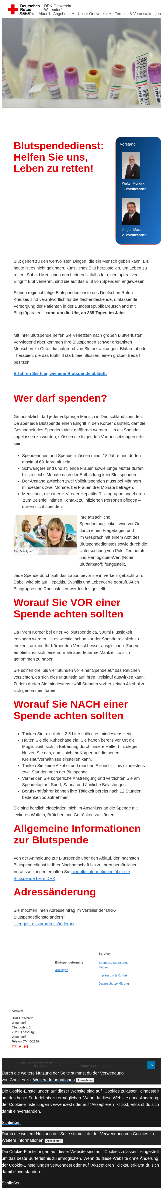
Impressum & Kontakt (113, 975)
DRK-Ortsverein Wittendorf (57, 8)
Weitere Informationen (54, 1079)
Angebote (64, 14)
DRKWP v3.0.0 (88, 1066)
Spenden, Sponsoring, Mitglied (114, 965)
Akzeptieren (85, 1080)
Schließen (11, 1122)
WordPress (40, 1066)
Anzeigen (61, 970)
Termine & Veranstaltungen (138, 14)
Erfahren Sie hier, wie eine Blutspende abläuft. (60, 373)
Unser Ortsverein (95, 14)
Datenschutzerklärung (114, 983)
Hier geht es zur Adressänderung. (45, 924)
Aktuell (44, 14)
